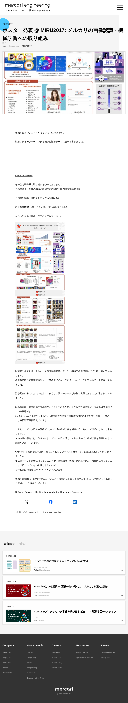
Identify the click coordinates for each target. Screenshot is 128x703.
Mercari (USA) (57, 662)
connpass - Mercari (108, 652)
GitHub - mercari (82, 652)
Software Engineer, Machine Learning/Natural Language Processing (49, 492)
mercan (29, 652)
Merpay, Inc (6, 657)
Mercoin (5, 668)
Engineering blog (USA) (35, 678)
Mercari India (7, 673)
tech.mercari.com (23, 175)
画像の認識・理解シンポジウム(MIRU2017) (39, 198)
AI (5, 43)
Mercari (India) (57, 668)
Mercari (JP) (56, 657)
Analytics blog (32, 668)
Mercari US (6, 662)
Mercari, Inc (6, 652)
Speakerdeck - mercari (84, 657)
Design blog (31, 657)
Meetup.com (105, 657)
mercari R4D (31, 673)
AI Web (29, 662)
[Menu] (120, 8)
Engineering (56, 652)
